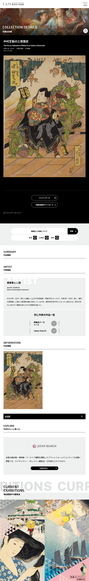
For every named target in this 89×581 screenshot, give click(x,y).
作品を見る (44, 468)
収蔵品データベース (45, 323)
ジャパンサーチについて (12, 213)
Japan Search (45, 330)
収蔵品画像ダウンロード (47, 204)
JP (85, 17)
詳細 (73, 231)
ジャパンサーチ (48, 197)
